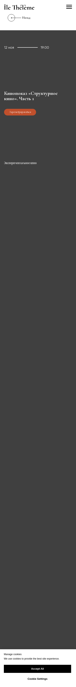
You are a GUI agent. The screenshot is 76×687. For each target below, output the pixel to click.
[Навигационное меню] (69, 7)
